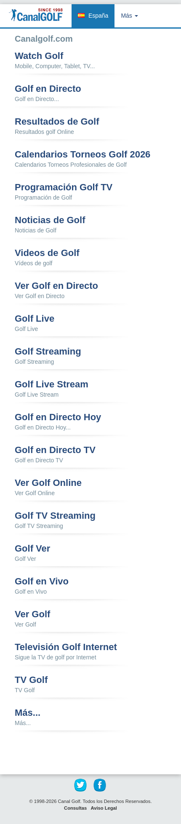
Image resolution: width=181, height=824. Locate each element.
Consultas (75, 808)
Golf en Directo (48, 89)
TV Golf (31, 680)
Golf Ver (32, 549)
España (98, 15)
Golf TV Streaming (55, 516)
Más (129, 15)
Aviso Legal (104, 808)
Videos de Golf (47, 253)
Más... (27, 713)
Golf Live (34, 319)
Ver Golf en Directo (56, 286)
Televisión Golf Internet (66, 647)
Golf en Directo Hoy (58, 417)
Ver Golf (32, 614)
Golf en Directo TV (55, 450)
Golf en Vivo (42, 581)
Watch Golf (39, 56)
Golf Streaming (48, 352)
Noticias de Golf (50, 220)
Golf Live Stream (51, 384)
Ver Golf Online (48, 483)
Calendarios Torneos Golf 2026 (82, 154)
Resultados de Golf (57, 122)
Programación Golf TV (63, 187)
